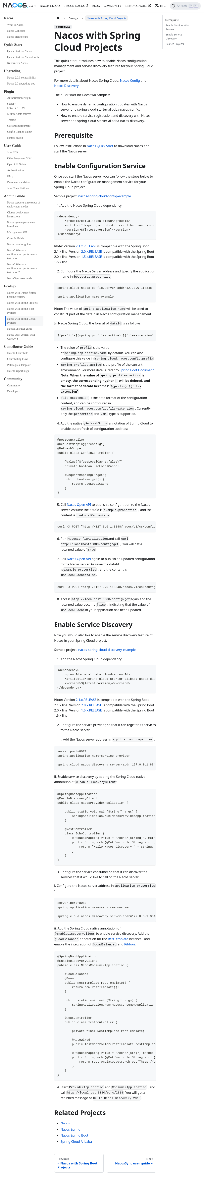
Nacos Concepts (16, 30)
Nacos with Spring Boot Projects (20, 310)
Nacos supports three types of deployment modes (23, 204)
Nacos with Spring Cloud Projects (21, 320)
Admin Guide (14, 196)
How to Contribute (17, 353)
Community (13, 379)
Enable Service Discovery (174, 36)
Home (21, 5)
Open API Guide (16, 164)
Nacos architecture (17, 36)
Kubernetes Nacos (17, 63)
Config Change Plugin (19, 131)
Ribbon (129, 944)
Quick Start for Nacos (19, 51)
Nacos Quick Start (100, 146)
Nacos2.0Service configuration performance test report (22, 254)
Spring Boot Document (137, 370)
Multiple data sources (19, 113)
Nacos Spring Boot (74, 1135)
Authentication (15, 170)
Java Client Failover (18, 188)
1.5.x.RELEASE (91, 256)
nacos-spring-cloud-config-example (104, 196)
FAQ (10, 176)
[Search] (185, 6)
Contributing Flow (17, 359)
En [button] (159, 6)
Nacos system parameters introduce (21, 224)
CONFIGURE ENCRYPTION (16, 105)
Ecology (10, 286)
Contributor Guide (18, 347)
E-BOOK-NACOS (76, 6)
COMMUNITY (112, 5)
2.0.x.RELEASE (91, 251)
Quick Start (13, 45)
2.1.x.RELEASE (86, 246)
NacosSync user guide (19, 278)
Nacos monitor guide (18, 244)
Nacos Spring (70, 1129)
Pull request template (19, 365)
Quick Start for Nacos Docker (23, 57)
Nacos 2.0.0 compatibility (21, 77)
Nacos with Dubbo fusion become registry (21, 294)
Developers (13, 391)
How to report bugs (18, 370)
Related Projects (175, 44)
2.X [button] (31, 5)
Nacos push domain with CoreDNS (21, 336)
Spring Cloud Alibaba (76, 1141)
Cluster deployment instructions (18, 214)
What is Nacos (15, 24)
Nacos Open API (79, 504)
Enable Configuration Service (177, 27)
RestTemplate (118, 939)
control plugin (15, 137)
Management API (17, 232)
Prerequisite (172, 20)
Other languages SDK (19, 158)
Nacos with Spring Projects (22, 302)
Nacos (8, 18)
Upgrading (12, 71)
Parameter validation (18, 182)
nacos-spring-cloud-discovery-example (107, 649)
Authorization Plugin (19, 97)
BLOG (96, 5)
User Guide (12, 146)
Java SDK (12, 152)
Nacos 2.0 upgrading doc (21, 83)
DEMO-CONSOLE (138, 6)
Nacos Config (130, 80)
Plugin (9, 91)
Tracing (11, 119)
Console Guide (15, 238)
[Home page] (58, 18)
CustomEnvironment (18, 125)
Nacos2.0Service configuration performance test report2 (22, 268)
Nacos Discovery (66, 86)
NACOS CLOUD (50, 5)
